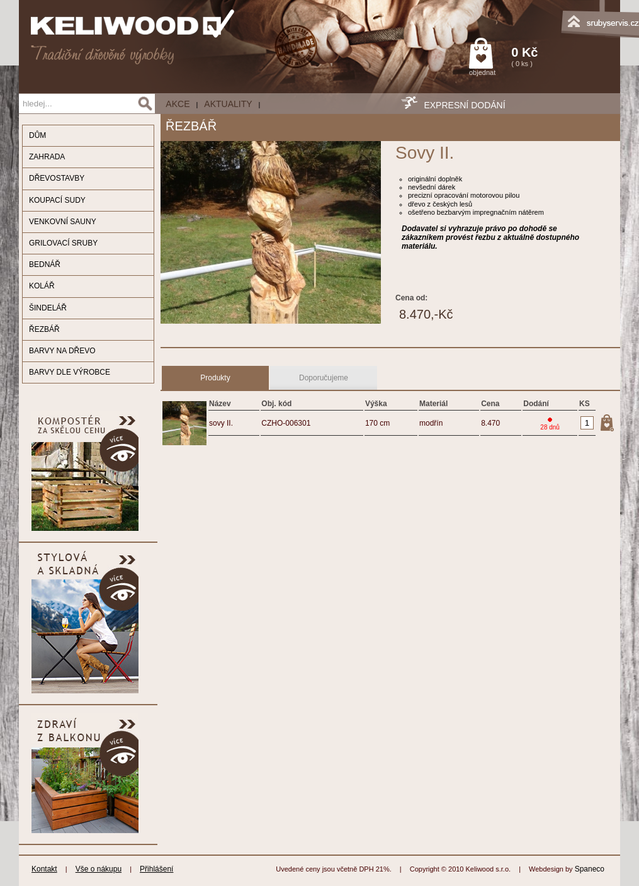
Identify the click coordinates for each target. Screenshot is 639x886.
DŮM (37, 135)
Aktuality (228, 104)
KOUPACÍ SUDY (57, 200)
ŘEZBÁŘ (44, 329)
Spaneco (589, 869)
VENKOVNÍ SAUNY (62, 221)
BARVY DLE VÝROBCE (69, 372)
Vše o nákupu (99, 869)
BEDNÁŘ (44, 264)
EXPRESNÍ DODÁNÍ (464, 105)
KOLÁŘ (42, 285)
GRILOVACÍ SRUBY (63, 243)
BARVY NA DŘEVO (62, 350)
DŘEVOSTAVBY (56, 178)
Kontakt (44, 869)
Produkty (215, 377)
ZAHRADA (47, 156)
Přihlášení (156, 869)
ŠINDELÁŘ (48, 308)
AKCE (177, 104)
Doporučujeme (323, 377)
